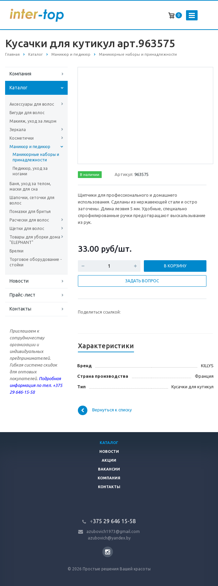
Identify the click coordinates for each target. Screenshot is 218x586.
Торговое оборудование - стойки (36, 262)
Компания (20, 73)
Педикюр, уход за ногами (30, 171)
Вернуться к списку (105, 410)
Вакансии (109, 469)
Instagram (107, 552)
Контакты (20, 309)
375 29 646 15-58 (113, 521)
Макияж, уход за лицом (33, 121)
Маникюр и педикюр (30, 146)
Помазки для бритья (30, 211)
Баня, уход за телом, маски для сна (30, 186)
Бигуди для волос (27, 112)
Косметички (22, 138)
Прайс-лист (22, 295)
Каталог (19, 87)
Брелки (16, 251)
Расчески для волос (29, 220)
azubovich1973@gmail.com (113, 531)
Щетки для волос (27, 228)
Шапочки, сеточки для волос (32, 200)
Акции (109, 460)
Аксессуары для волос (32, 104)
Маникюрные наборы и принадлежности (36, 157)
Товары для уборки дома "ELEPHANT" (35, 240)
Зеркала (18, 129)
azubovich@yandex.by (109, 538)
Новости (19, 281)
